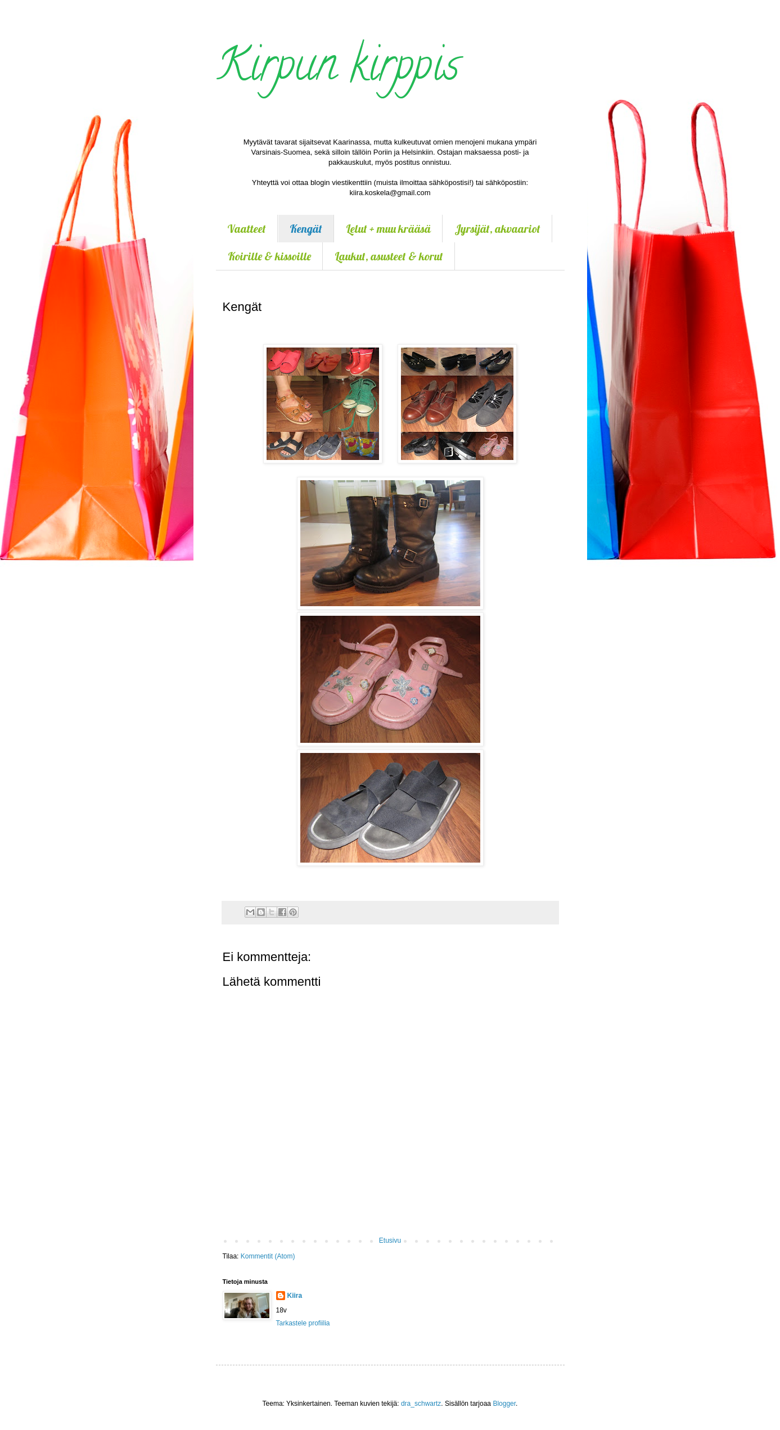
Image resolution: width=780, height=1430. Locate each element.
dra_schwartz (421, 1404)
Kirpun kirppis (337, 70)
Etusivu (390, 1240)
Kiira (295, 1296)
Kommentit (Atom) (268, 1256)
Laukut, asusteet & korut (389, 256)
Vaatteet (246, 229)
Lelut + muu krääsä (388, 229)
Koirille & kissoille (269, 256)
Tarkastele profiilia (303, 1323)
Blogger (504, 1404)
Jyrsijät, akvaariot (497, 229)
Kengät (306, 229)
